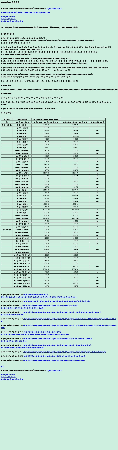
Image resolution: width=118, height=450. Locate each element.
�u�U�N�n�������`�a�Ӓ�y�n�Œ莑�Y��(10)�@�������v (54, 356)
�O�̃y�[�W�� (8, 16)
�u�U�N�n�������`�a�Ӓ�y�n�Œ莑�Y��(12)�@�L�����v (54, 360)
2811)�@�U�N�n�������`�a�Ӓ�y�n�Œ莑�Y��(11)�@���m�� (39, 27)
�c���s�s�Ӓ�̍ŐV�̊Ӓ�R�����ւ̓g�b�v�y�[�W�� (25, 12)
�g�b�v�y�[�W (54, 8)
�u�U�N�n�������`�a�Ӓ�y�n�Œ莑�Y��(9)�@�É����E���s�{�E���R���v (64, 352)
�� (2, 366)
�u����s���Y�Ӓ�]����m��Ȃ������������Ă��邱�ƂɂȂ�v (56, 301)
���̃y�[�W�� (8, 19)
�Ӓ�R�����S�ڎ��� (12, 21)
